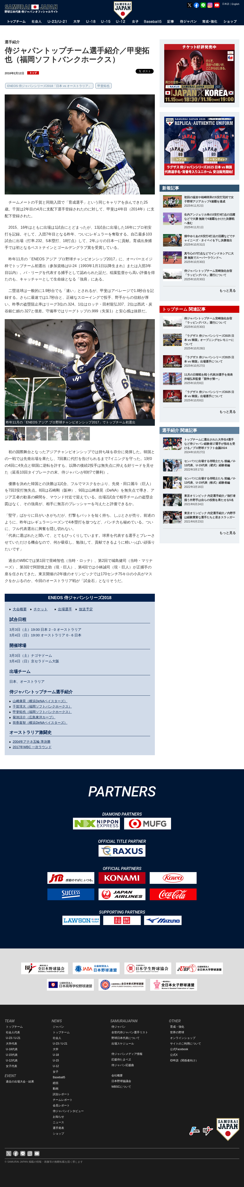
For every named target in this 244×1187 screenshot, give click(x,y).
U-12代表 (12, 1060)
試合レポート (61, 1094)
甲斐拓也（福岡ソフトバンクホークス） (42, 712)
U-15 (56, 1060)
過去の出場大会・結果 (20, 1081)
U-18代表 (12, 1049)
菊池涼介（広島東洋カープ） (34, 717)
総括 (55, 1083)
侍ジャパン (118, 1026)
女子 (55, 1071)
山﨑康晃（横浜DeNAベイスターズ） (40, 701)
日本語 (225, 4)
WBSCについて (121, 1086)
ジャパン (58, 1026)
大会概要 (20, 609)
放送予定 (86, 609)
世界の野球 (177, 1032)
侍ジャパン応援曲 (122, 1065)
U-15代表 (12, 1054)
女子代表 (11, 1066)
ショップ (58, 1133)
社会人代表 (13, 1032)
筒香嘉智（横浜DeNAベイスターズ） (40, 722)
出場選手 (65, 609)
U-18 (56, 1054)
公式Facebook (179, 1049)
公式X (174, 1054)
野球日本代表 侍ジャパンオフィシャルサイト (33, 8)
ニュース (58, 1122)
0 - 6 (69, 635)
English (235, 4)
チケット (41, 609)
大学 (55, 1049)
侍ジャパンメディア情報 (126, 1054)
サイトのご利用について (185, 1043)
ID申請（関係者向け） (184, 1060)
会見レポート (61, 1105)
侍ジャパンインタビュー (68, 1111)
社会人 (57, 1038)
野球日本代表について (125, 1038)
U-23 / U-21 (13, 1038)
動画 (55, 1088)
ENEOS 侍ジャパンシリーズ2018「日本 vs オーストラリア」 (49, 86)
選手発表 (58, 1128)
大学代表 (11, 1043)
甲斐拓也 (103, 86)
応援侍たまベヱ (121, 1059)
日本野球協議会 (121, 1081)
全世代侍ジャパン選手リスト (129, 1032)
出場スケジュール (122, 1043)
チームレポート (62, 1099)
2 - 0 (52, 629)
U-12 (56, 1066)
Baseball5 (59, 1077)
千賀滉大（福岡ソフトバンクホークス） (42, 706)
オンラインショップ (182, 1038)
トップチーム (14, 1026)
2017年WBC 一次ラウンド (32, 747)
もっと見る (227, 290)
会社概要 (117, 1075)
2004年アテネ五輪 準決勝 (31, 741)
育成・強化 (177, 1026)
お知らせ (58, 1116)
